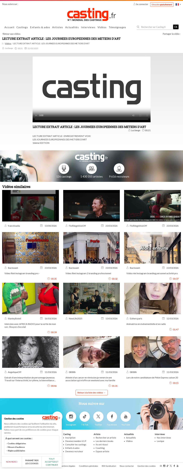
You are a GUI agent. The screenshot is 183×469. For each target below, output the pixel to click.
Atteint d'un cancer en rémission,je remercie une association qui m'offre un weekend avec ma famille (90, 379)
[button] (178, 4)
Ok (175, 26)
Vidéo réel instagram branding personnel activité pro (152, 273)
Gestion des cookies (146, 466)
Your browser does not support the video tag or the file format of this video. (92, 89)
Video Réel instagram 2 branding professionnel (88, 273)
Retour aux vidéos (11, 33)
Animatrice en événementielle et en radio (146, 324)
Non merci (11, 462)
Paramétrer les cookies (31, 462)
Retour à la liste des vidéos (90, 392)
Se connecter (141, 4)
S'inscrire (162, 4)
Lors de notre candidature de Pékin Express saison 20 (152, 377)
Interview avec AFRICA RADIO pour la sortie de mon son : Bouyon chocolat (30, 325)
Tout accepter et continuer (51, 462)
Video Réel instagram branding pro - (22, 273)
